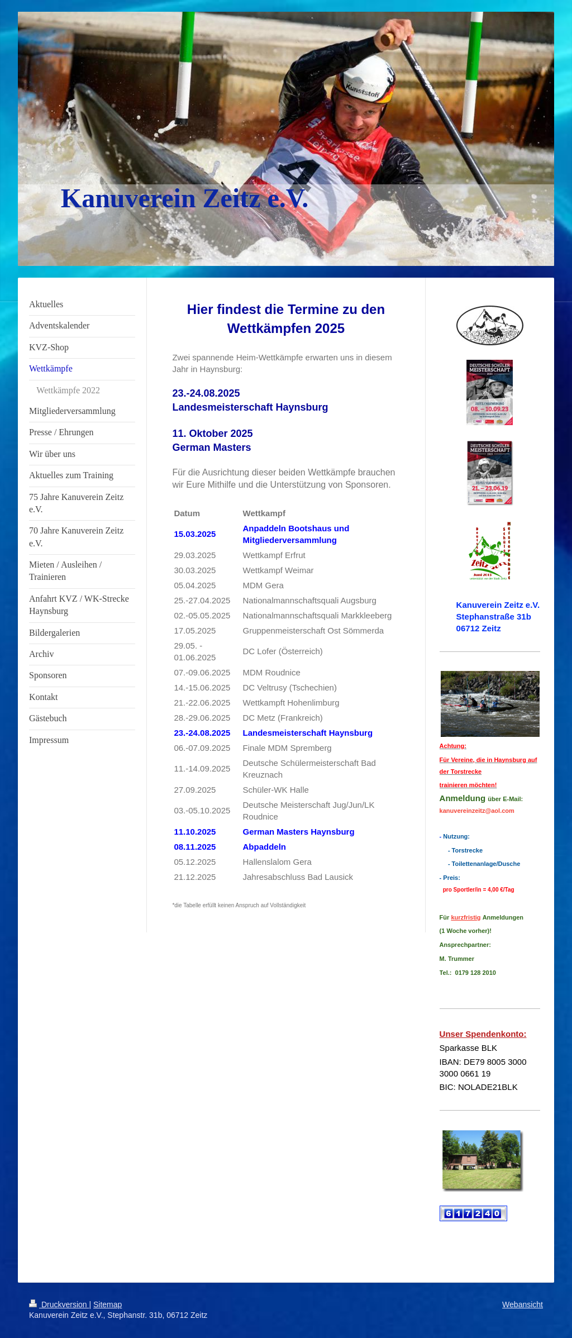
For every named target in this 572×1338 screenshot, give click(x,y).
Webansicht (522, 1304)
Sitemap (107, 1304)
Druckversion (59, 1304)
